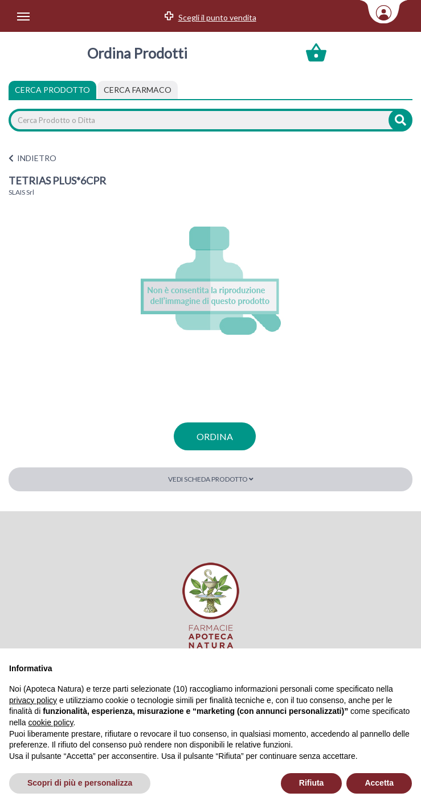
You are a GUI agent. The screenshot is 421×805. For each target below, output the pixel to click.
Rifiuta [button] (311, 782)
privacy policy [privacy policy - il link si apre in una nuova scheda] (33, 700)
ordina (215, 436)
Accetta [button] (379, 782)
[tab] (137, 90)
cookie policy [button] (50, 722)
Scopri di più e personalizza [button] (79, 782)
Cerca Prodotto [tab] (52, 90)
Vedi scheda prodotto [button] (211, 479)
